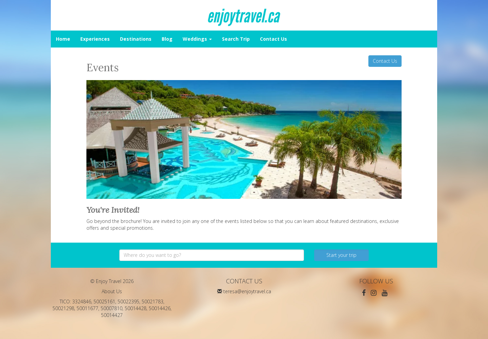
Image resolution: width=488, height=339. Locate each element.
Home (63, 39)
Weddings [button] (197, 39)
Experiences (95, 39)
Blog (167, 39)
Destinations (135, 39)
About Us (112, 291)
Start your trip (341, 255)
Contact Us (273, 39)
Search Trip (236, 39)
